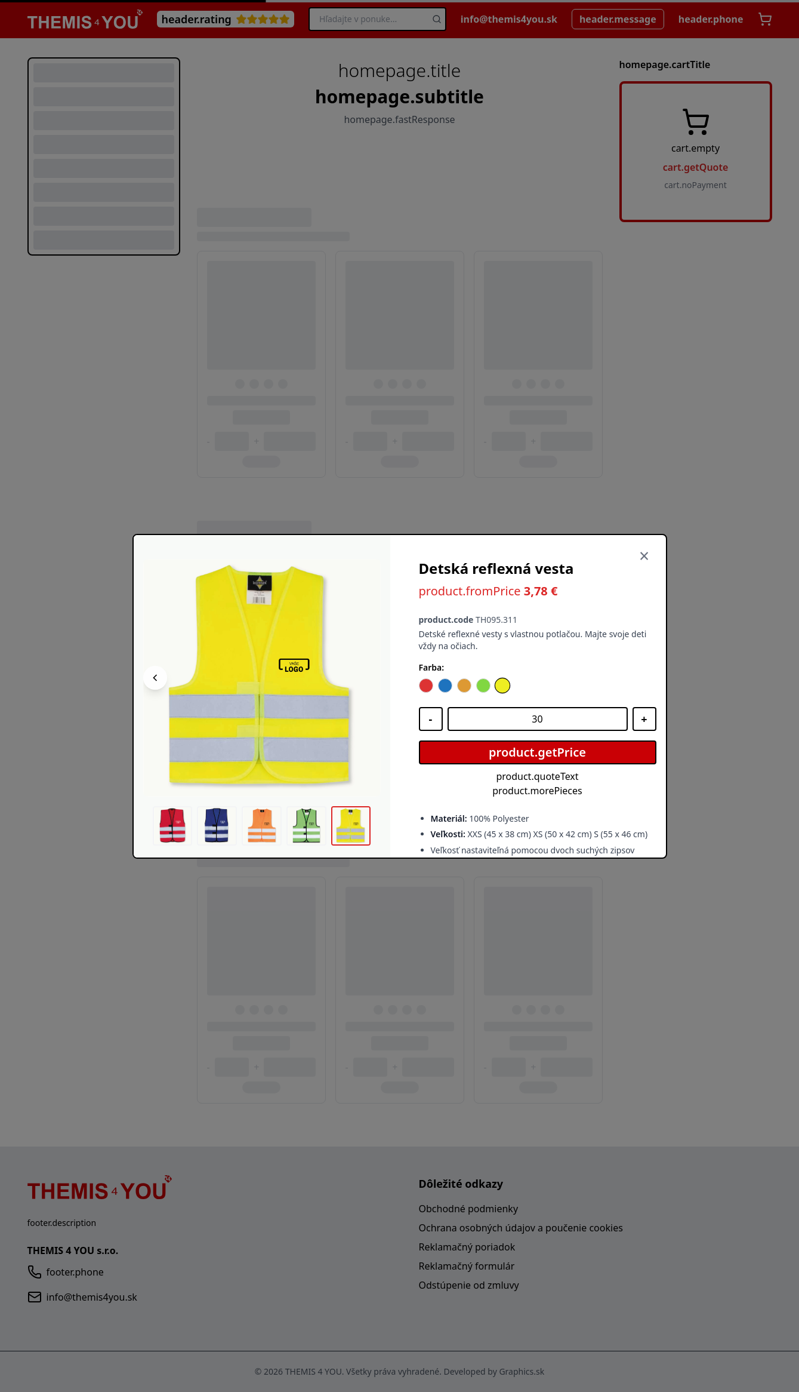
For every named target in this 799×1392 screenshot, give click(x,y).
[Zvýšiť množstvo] (644, 719)
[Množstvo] (538, 719)
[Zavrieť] (644, 557)
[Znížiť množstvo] (431, 719)
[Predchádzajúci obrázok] (155, 678)
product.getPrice (537, 752)
